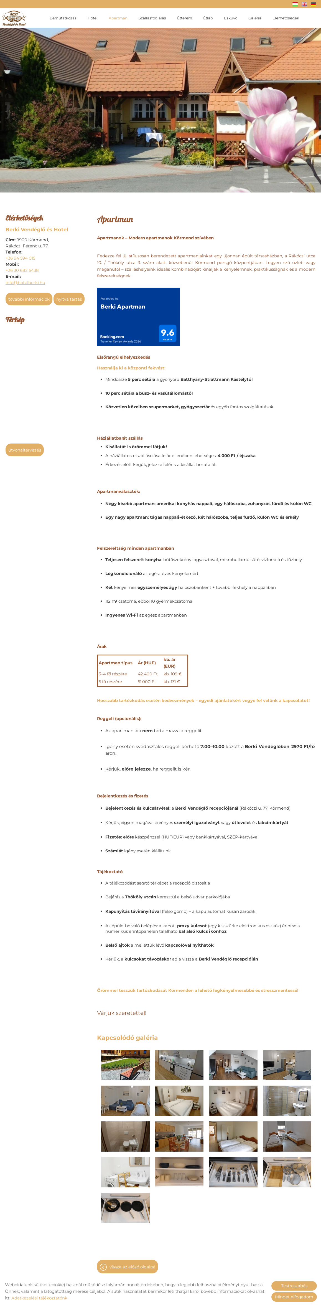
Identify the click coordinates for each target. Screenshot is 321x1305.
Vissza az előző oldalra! (132, 1264)
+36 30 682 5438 (22, 267)
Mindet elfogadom (294, 1296)
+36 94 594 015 (20, 255)
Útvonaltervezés (24, 447)
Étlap (208, 18)
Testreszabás (294, 1285)
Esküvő (230, 18)
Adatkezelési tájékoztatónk (39, 1298)
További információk (29, 296)
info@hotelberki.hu (25, 279)
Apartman (118, 18)
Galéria (254, 18)
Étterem (184, 18)
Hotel (93, 18)
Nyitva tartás (69, 296)
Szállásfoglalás (152, 18)
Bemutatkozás (63, 18)
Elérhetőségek (285, 18)
